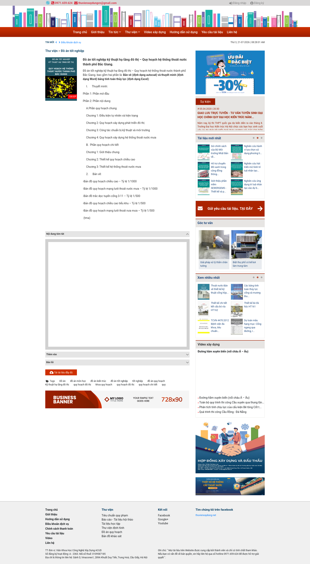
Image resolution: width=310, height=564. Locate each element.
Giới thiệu (97, 32)
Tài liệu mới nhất (209, 138)
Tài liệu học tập (111, 523)
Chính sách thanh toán (59, 528)
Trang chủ (80, 32)
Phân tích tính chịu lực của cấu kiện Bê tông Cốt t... (230, 407)
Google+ (163, 519)
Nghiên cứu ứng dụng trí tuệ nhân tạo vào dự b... (253, 184)
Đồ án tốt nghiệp (72, 51)
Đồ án (63, 381)
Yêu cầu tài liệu (212, 32)
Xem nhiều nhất (209, 278)
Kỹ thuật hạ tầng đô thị (57, 384)
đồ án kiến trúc (98, 381)
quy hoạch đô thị (82, 384)
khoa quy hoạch (103, 384)
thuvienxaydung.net (206, 515)
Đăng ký (257, 3)
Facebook (164, 515)
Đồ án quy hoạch (112, 532)
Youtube (163, 523)
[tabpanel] (214, 170)
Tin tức (114, 32)
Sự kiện (205, 102)
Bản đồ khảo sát (112, 536)
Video (48, 538)
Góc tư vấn (205, 223)
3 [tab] (262, 138)
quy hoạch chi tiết (148, 384)
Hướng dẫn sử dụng (184, 32)
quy (163, 384)
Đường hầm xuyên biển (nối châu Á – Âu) (223, 351)
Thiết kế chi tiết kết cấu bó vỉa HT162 (219, 307)
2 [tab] (258, 138)
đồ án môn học (78, 381)
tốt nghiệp (137, 381)
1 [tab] (254, 138)
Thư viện (132, 32)
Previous (195, 170)
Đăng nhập (237, 3)
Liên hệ (232, 32)
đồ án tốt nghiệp (119, 381)
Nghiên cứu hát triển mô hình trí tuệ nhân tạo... (252, 167)
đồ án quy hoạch (156, 381)
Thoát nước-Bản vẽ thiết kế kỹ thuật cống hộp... (220, 289)
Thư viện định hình (113, 527)
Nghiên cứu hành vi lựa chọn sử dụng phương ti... (253, 150)
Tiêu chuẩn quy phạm (115, 515)
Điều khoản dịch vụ (71, 42)
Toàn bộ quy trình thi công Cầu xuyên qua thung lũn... (231, 402)
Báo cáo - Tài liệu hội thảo (117, 519)
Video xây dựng (155, 32)
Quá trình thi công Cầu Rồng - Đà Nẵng (222, 411)
